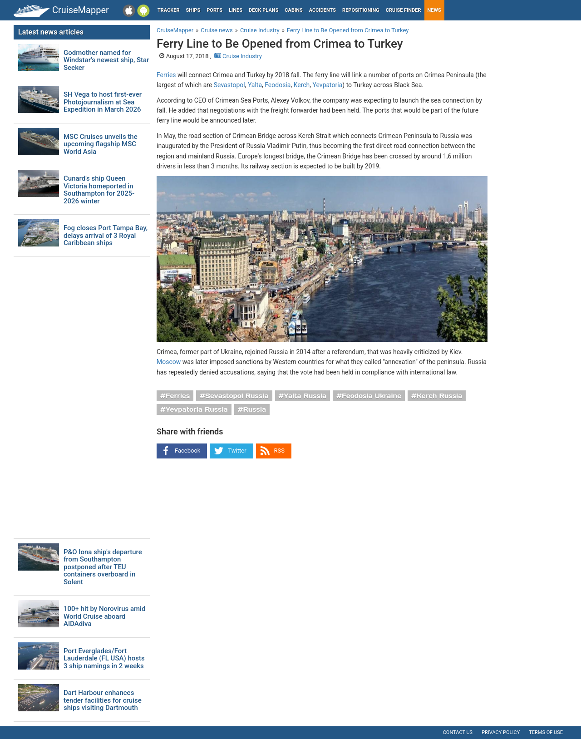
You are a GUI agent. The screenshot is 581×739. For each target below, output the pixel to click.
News (434, 10)
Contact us (458, 732)
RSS (279, 450)
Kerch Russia (440, 396)
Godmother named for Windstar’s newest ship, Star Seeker (106, 60)
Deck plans (263, 10)
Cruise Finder (403, 10)
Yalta (255, 85)
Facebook (187, 450)
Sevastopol (229, 85)
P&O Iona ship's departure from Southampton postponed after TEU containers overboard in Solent (103, 567)
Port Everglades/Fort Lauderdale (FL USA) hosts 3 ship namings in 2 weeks (104, 658)
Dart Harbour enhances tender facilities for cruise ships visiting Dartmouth (103, 700)
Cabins (293, 10)
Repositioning (360, 10)
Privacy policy (501, 732)
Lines (235, 10)
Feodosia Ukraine (371, 396)
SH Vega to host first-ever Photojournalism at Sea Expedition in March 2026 (103, 102)
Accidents (322, 10)
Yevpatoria (328, 85)
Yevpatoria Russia (197, 409)
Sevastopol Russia (237, 396)
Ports (214, 10)
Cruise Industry (238, 56)
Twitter (237, 450)
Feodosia (277, 85)
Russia (254, 409)
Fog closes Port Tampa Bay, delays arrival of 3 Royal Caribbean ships (106, 235)
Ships (193, 10)
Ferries (166, 75)
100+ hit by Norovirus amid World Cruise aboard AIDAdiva (104, 616)
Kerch (302, 85)
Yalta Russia (305, 396)
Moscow (169, 361)
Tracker (169, 10)
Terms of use (546, 732)
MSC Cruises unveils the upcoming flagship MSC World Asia (101, 144)
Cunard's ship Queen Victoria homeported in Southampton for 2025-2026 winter (99, 190)
